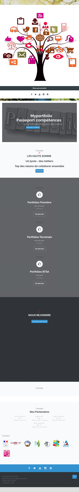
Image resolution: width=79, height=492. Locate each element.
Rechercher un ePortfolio (32, 127)
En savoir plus (39, 170)
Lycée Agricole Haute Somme (39, 321)
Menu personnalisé (39, 88)
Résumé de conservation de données (14, 478)
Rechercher (39, 214)
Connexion (76, 2)
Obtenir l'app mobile (9, 481)
